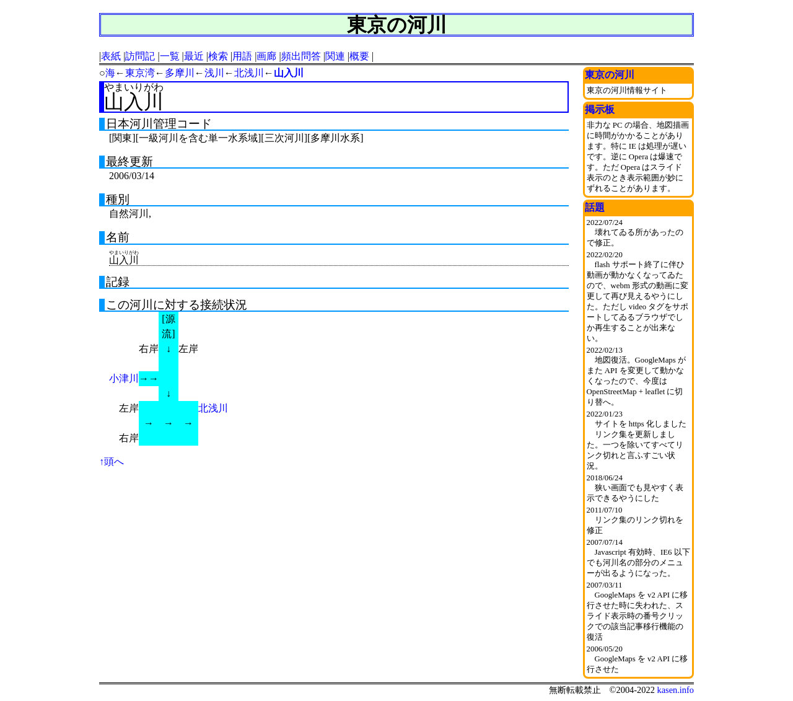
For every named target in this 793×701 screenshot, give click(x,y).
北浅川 (249, 73)
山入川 (289, 73)
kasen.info (675, 690)
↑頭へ (111, 461)
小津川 (124, 378)
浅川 (214, 73)
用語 (242, 56)
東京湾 (140, 73)
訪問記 (140, 56)
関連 (335, 56)
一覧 (170, 56)
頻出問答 (301, 56)
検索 (218, 56)
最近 (194, 56)
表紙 (111, 56)
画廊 (266, 56)
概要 (359, 56)
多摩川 (180, 73)
